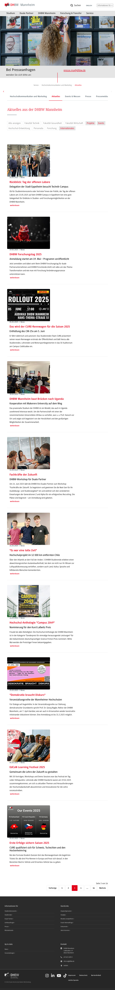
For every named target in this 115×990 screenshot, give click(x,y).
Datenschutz (83, 975)
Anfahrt (66, 965)
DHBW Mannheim (46, 13)
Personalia (38, 128)
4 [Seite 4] (80, 888)
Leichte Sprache (73, 980)
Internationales (67, 128)
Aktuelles (56, 97)
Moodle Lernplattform (67, 919)
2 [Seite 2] (68, 888)
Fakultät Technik (32, 123)
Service (89, 13)
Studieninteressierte (11, 911)
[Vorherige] (52, 888)
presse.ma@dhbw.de (74, 70)
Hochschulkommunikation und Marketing (28, 97)
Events (101, 123)
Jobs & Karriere (65, 930)
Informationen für (105, 5)
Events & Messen (72, 97)
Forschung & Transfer (71, 13)
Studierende (8, 915)
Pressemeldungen (104, 97)
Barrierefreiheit (96, 975)
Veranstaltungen (9, 953)
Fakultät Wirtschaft (74, 123)
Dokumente (64, 926)
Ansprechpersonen (66, 911)
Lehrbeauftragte (9, 922)
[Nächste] (102, 888)
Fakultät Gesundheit (52, 123)
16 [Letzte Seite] (94, 888)
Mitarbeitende (9, 930)
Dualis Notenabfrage (67, 922)
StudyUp (63, 915)
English (89, 6)
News (6, 949)
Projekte (90, 123)
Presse (88, 97)
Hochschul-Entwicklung (19, 128)
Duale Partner (26, 13)
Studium (10, 13)
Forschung (52, 128)
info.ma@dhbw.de (69, 961)
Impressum (71, 975)
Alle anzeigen (14, 123)
